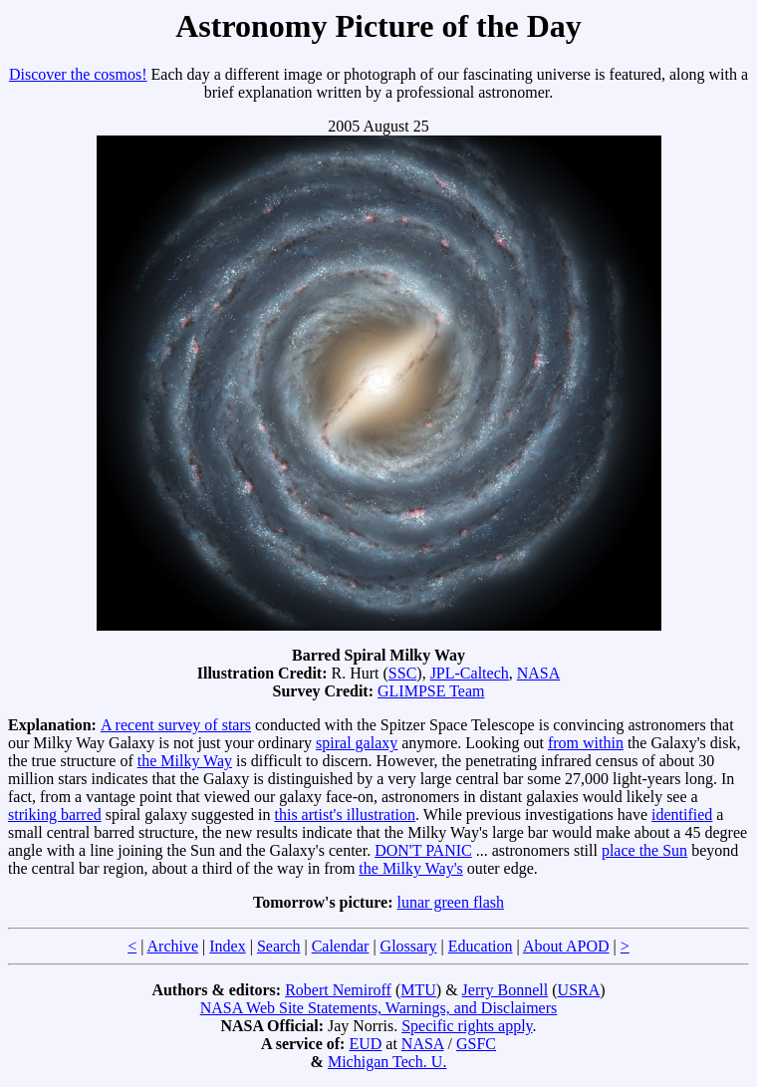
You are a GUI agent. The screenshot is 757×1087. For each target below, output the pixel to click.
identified (681, 814)
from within (586, 742)
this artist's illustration (345, 814)
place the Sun (644, 850)
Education (480, 946)
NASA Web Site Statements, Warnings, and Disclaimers (379, 1007)
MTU (418, 989)
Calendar (341, 946)
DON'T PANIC (423, 850)
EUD (365, 1043)
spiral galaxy (356, 742)
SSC (402, 673)
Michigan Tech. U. (387, 1061)
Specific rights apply (466, 1025)
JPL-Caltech (469, 673)
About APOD (566, 946)
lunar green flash (451, 902)
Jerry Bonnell (505, 989)
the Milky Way (184, 760)
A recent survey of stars (176, 724)
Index (227, 946)
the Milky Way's (410, 868)
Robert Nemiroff (338, 989)
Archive (173, 946)
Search (279, 946)
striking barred (55, 814)
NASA (539, 673)
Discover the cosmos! (78, 74)
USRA (579, 989)
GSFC (476, 1043)
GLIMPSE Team (431, 690)
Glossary (408, 946)
